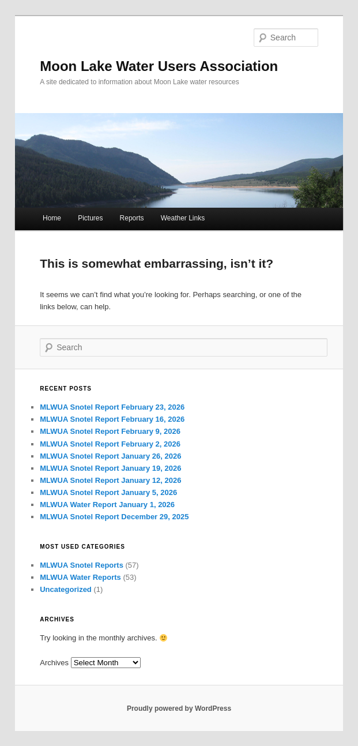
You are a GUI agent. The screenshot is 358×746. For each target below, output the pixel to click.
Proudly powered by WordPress (179, 708)
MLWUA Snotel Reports (81, 565)
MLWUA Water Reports (80, 577)
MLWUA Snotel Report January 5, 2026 (108, 492)
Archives (54, 662)
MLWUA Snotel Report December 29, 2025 (114, 516)
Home (52, 218)
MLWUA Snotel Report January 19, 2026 (110, 468)
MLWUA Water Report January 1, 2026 (107, 504)
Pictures (90, 218)
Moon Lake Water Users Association (159, 66)
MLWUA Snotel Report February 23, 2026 (112, 407)
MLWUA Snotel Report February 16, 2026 (112, 419)
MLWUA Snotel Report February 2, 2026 (110, 444)
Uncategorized (66, 589)
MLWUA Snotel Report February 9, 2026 (110, 431)
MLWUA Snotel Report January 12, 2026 (110, 480)
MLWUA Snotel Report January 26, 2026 (110, 456)
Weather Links (183, 218)
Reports (132, 218)
